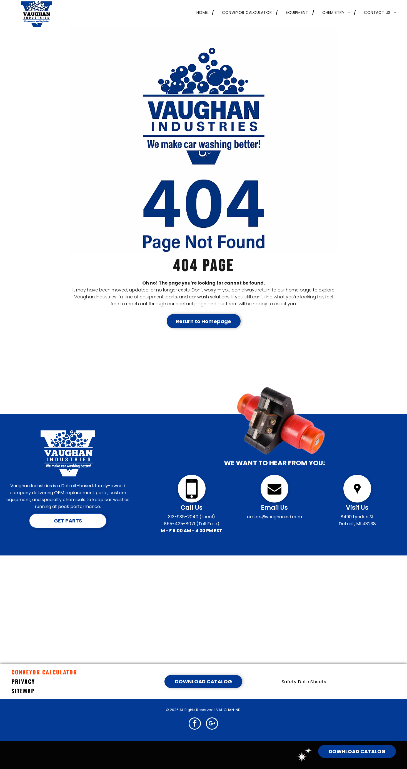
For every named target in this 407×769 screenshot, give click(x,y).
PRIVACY (23, 681)
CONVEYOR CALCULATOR (44, 672)
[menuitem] (201, 13)
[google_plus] (212, 724)
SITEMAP (23, 691)
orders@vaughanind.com (274, 517)
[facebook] (195, 724)
